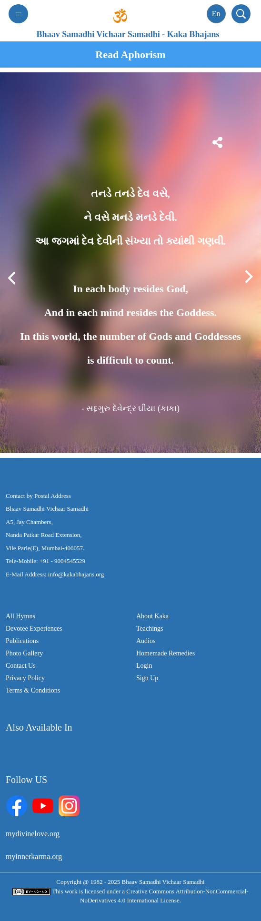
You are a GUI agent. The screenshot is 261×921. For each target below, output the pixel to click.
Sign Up (147, 678)
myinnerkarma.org (34, 856)
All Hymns (20, 616)
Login (144, 665)
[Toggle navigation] (18, 13)
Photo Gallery (24, 653)
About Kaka (152, 616)
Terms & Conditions (33, 690)
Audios (145, 640)
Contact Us (21, 665)
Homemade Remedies (165, 653)
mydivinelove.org (33, 834)
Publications (22, 640)
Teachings (149, 628)
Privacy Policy (25, 678)
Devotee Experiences (34, 628)
